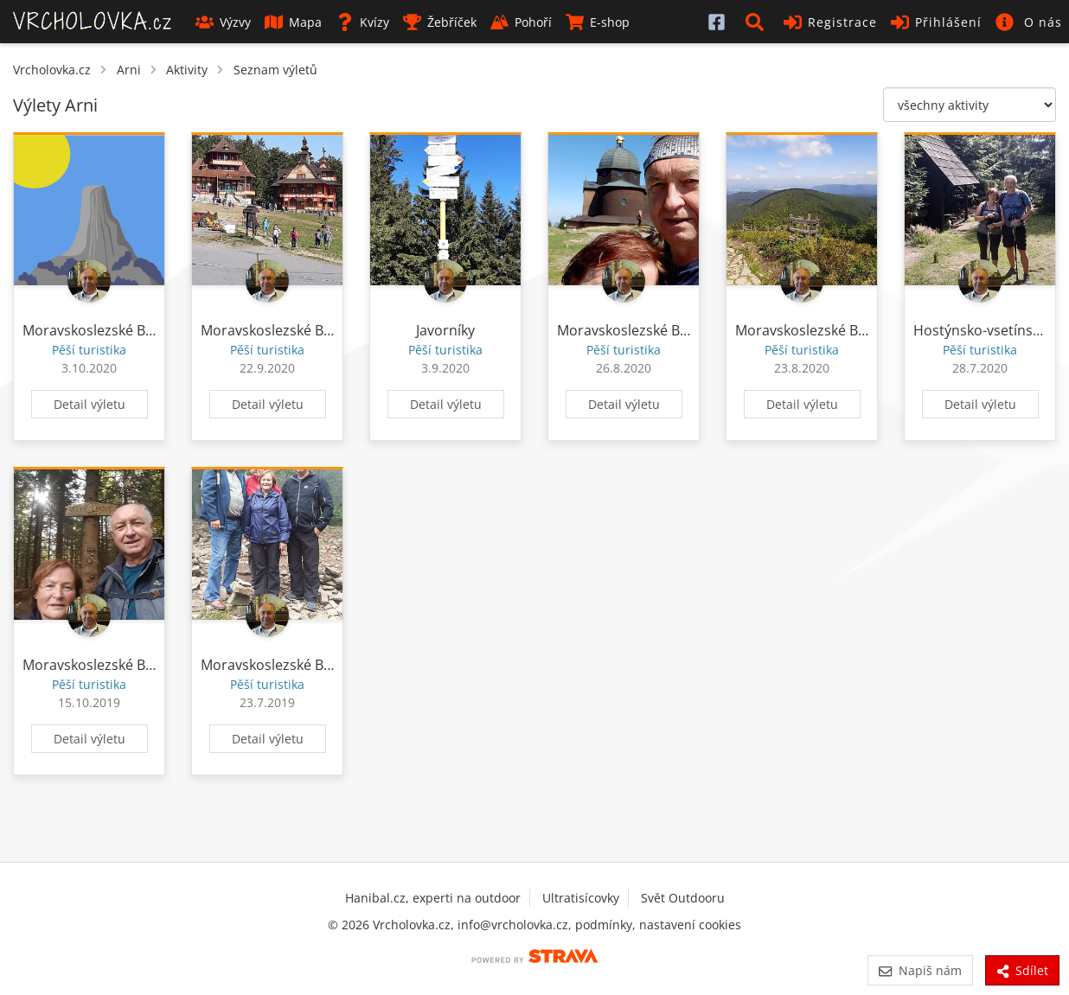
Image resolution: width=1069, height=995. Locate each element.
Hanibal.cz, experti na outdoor (433, 898)
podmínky (603, 924)
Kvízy (362, 22)
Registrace (830, 22)
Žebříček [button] (440, 22)
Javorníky (445, 330)
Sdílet (1022, 970)
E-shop (598, 22)
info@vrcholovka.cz (513, 924)
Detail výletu (89, 404)
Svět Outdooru (683, 898)
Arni (129, 69)
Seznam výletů (275, 69)
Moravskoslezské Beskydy (105, 330)
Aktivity (187, 69)
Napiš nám (920, 970)
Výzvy (223, 22)
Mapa (293, 22)
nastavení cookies (690, 924)
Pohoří (521, 22)
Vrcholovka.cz (52, 69)
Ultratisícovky (580, 898)
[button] (758, 21)
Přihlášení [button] (936, 22)
